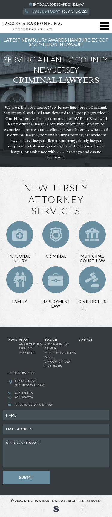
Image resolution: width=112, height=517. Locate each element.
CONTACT (86, 339)
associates (26, 352)
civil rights (53, 366)
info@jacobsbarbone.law (58, 4)
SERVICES (51, 339)
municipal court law (60, 352)
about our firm (30, 344)
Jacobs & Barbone (41, 500)
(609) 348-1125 (56, 11)
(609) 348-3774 (23, 397)
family (49, 357)
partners (25, 348)
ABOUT (24, 339)
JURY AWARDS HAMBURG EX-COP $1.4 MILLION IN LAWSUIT (68, 42)
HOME (12, 339)
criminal (51, 348)
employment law (57, 361)
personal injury (57, 344)
